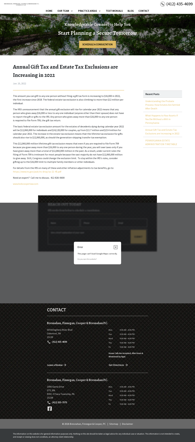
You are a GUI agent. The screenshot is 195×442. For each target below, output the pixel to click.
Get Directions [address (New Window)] (118, 365)
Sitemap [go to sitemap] (113, 423)
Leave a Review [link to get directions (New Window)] (57, 365)
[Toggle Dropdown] (72, 11)
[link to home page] (21, 4)
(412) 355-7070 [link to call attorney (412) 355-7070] (57, 402)
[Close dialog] (115, 247)
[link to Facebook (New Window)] (50, 408)
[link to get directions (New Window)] (75, 333)
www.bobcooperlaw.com (25, 183)
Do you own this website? (87, 259)
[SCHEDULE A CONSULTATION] (97, 44)
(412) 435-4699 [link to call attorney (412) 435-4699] (57, 342)
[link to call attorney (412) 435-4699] (176, 4)
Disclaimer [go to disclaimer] (127, 423)
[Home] (49, 11)
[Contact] (143, 11)
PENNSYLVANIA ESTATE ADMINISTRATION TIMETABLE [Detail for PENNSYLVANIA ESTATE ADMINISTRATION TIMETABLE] (161, 142)
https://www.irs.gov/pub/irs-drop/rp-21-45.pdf (37, 171)
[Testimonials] (114, 11)
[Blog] (130, 11)
